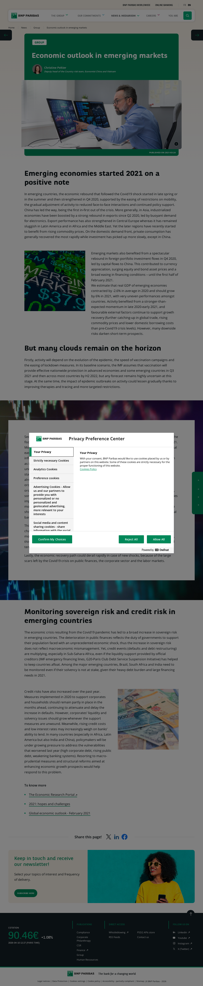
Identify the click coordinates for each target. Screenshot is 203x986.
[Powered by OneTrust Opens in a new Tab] (157, 550)
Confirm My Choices (52, 539)
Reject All (131, 539)
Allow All (159, 539)
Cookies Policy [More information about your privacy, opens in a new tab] (88, 469)
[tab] (51, 452)
